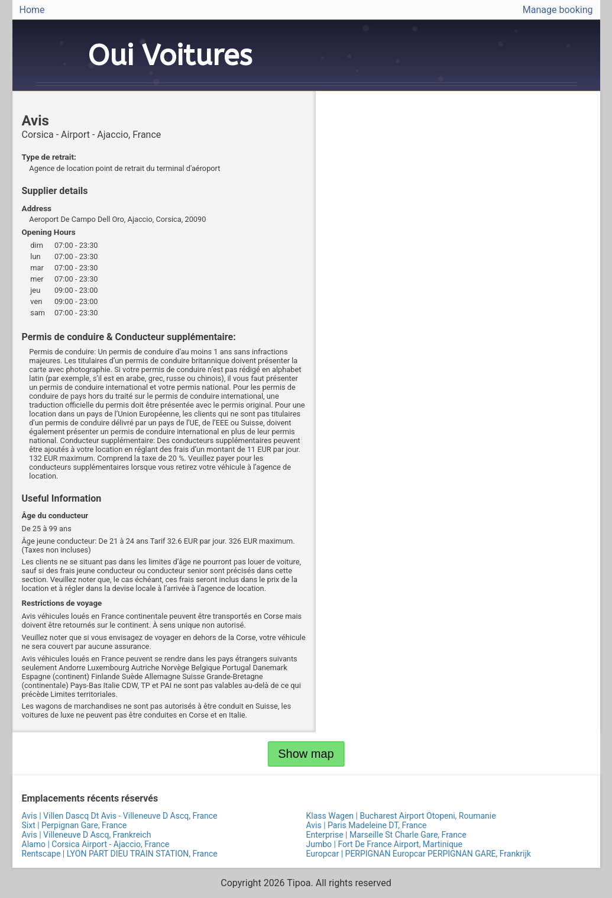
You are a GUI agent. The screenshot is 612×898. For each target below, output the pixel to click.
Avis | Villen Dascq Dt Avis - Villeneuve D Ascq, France (120, 816)
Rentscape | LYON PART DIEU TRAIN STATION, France (120, 853)
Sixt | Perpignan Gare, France (74, 825)
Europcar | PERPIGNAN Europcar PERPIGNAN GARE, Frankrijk (418, 853)
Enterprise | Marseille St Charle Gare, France (386, 834)
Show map (306, 753)
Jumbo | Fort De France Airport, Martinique (384, 844)
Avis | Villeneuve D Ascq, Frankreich (86, 834)
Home (32, 9)
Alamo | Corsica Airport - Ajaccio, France (96, 844)
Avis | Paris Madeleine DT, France (366, 825)
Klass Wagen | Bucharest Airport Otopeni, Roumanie (401, 816)
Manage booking (558, 9)
